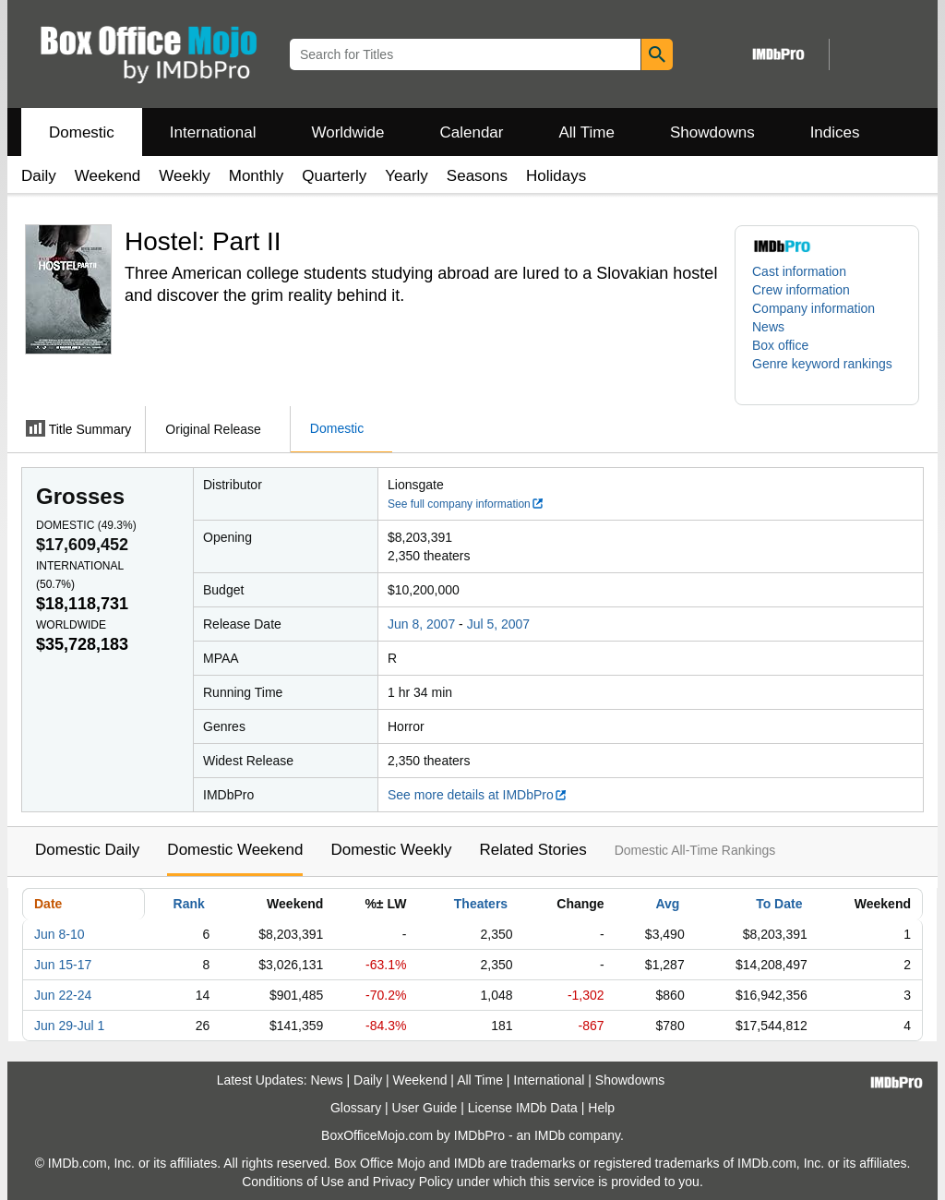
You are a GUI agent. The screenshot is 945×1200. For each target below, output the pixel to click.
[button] (827, 372)
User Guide (425, 1107)
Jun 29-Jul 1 (69, 1025)
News (768, 326)
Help (601, 1107)
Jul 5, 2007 (499, 624)
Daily (38, 176)
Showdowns (712, 132)
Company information (813, 308)
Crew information (801, 289)
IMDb (549, 1135)
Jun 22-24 (62, 995)
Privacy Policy (413, 1181)
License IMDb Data (523, 1107)
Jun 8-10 (59, 934)
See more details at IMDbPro (478, 794)
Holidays (556, 176)
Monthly (256, 176)
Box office (780, 345)
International (213, 132)
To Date (779, 903)
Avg (667, 903)
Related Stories (532, 849)
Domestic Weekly (390, 849)
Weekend (108, 176)
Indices (835, 132)
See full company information (466, 504)
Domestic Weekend (235, 849)
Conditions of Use (293, 1181)
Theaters (481, 903)
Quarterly (334, 176)
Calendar (472, 132)
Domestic (81, 132)
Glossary (355, 1107)
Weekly (184, 176)
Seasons (477, 176)
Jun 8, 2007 (421, 624)
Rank (189, 903)
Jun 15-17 (62, 964)
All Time (587, 132)
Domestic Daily (87, 849)
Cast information (799, 271)
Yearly (406, 176)
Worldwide (347, 132)
